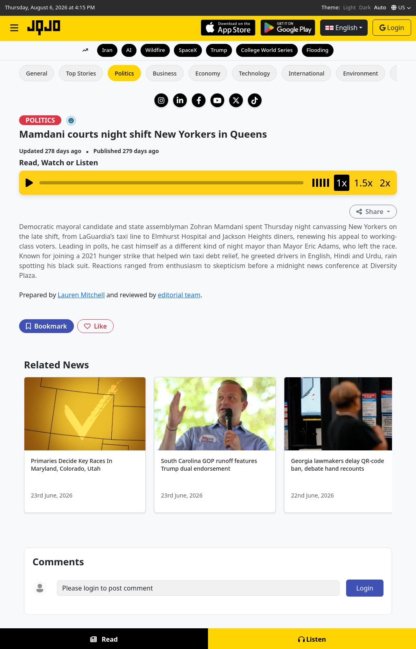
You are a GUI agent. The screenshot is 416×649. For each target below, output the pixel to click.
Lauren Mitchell (81, 294)
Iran (107, 50)
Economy (207, 73)
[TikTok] (255, 100)
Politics (124, 73)
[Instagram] (161, 100)
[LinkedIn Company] (180, 100)
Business (165, 73)
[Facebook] (199, 100)
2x (385, 182)
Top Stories (81, 73)
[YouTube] (217, 100)
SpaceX (188, 50)
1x (341, 182)
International (306, 73)
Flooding (318, 50)
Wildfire (155, 50)
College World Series (266, 50)
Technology (254, 73)
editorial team (179, 294)
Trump (219, 50)
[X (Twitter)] (236, 100)
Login (391, 27)
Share (370, 211)
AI (129, 50)
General (36, 73)
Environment (360, 73)
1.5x (363, 182)
